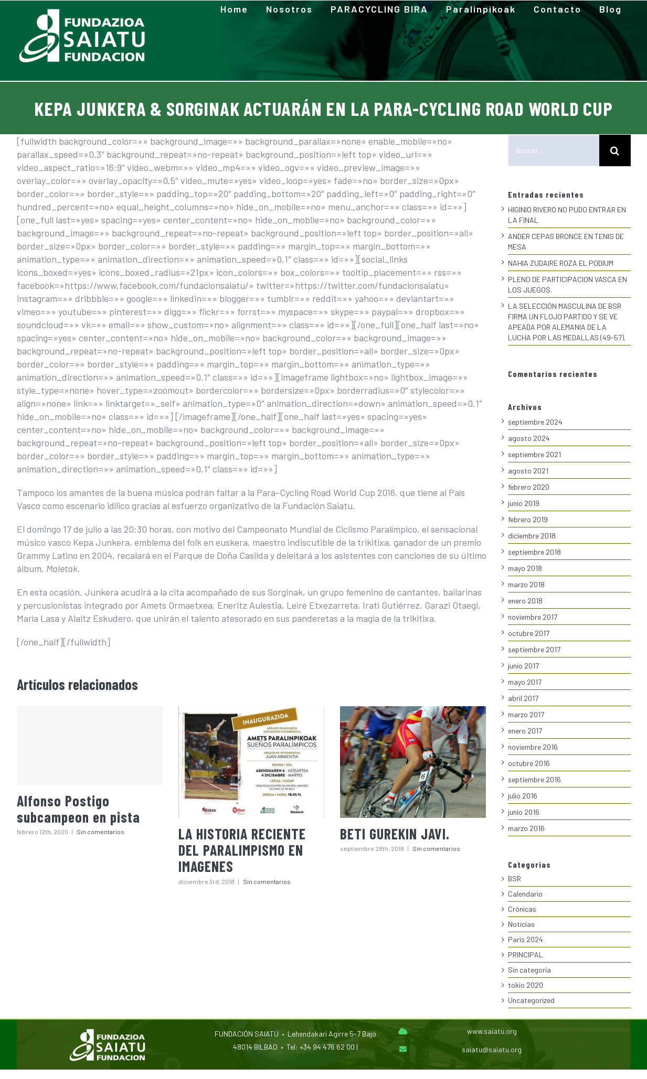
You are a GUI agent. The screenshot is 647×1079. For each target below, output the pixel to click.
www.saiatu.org (492, 1031)
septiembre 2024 (535, 421)
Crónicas (522, 908)
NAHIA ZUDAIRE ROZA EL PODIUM (560, 262)
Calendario (525, 893)
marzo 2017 (526, 714)
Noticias (521, 924)
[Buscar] (615, 150)
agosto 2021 (528, 470)
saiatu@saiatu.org (492, 1049)
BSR (514, 878)
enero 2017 (525, 730)
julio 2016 (522, 795)
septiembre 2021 (534, 454)
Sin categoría (529, 969)
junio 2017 (523, 665)
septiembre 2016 (534, 779)
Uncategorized (531, 1000)
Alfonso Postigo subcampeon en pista (78, 809)
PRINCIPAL (525, 954)
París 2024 (525, 939)
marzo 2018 (526, 584)
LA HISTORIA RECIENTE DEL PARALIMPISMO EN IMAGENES (242, 850)
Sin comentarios (100, 831)
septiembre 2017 (534, 649)
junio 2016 (523, 811)
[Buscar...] (553, 150)
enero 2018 (525, 600)
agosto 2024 (529, 438)
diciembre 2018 (532, 535)
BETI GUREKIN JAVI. (395, 834)
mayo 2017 (525, 681)
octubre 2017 (528, 633)
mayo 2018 (525, 568)
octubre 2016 (529, 763)
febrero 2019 (528, 519)
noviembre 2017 (532, 616)
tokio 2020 (525, 984)
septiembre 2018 (534, 551)
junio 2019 (523, 503)
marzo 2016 (526, 828)
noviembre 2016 (533, 746)
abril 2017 (523, 698)
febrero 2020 (528, 486)
